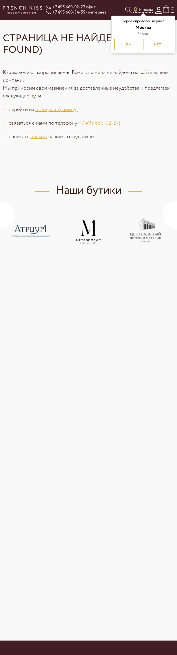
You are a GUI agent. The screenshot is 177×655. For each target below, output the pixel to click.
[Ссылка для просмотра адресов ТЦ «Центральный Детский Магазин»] (145, 231)
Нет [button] (157, 44)
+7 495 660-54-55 (68, 12)
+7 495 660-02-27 (68, 7)
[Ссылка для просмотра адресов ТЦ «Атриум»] (31, 231)
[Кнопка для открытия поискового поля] (128, 10)
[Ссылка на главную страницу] (22, 10)
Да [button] (128, 44)
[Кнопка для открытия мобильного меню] (172, 10)
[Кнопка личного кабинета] (158, 10)
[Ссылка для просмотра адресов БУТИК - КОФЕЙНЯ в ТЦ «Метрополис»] (88, 231)
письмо (38, 136)
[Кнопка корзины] (166, 9)
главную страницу (55, 109)
